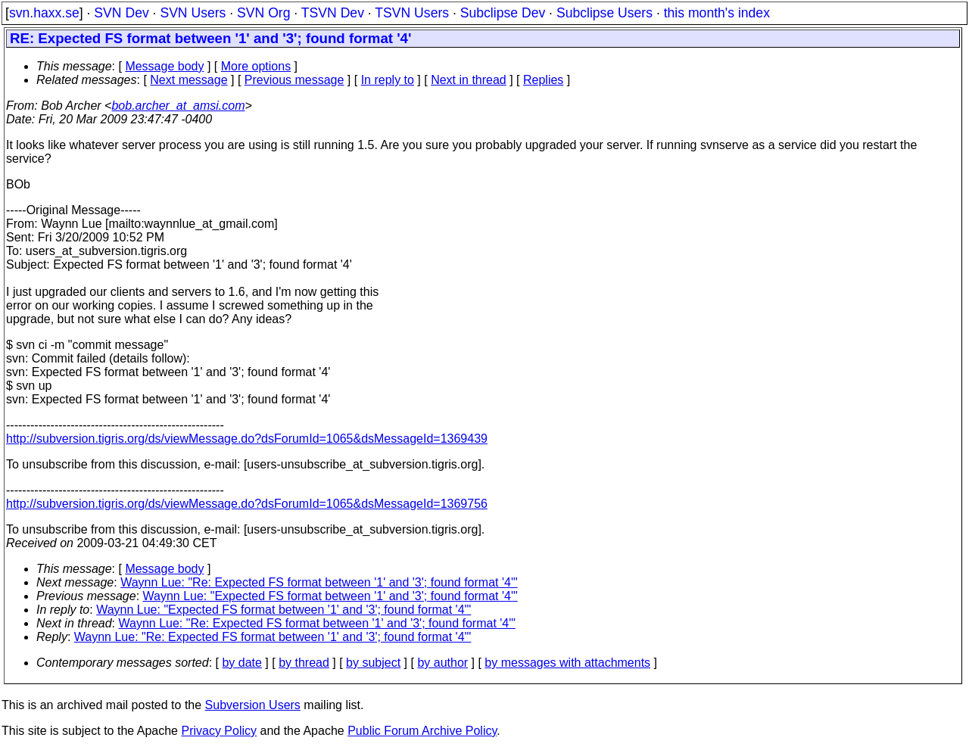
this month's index (717, 12)
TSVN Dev (332, 12)
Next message (188, 79)
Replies (543, 79)
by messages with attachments (567, 662)
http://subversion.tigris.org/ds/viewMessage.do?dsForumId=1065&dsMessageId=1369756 (247, 503)
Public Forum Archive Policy (422, 730)
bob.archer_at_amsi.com (178, 105)
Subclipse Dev (502, 12)
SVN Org (263, 12)
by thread (304, 662)
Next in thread (468, 79)
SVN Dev (121, 12)
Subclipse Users (604, 12)
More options (256, 66)
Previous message (294, 79)
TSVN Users (412, 12)
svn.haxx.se (44, 12)
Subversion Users (253, 705)
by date (241, 662)
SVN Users (193, 12)
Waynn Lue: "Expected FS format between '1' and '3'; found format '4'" (330, 596)
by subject (373, 662)
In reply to (387, 79)
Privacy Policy (219, 730)
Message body (164, 66)
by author (442, 662)
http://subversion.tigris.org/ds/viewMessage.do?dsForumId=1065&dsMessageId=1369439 (247, 438)
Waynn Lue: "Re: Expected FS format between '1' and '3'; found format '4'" (318, 582)
